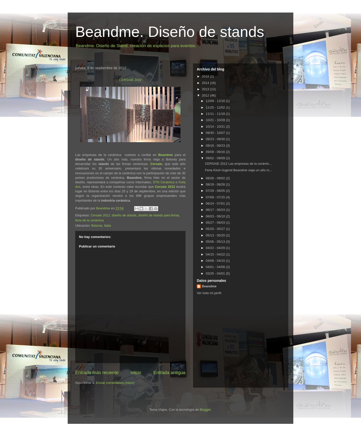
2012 (206, 95)
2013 (206, 89)
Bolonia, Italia (101, 225)
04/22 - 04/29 (216, 248)
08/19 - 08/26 (216, 184)
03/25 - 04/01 (216, 273)
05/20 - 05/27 (216, 229)
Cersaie (156, 164)
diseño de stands (124, 215)
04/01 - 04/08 (216, 267)
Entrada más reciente (97, 372)
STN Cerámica (163, 182)
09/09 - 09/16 (216, 152)
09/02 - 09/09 (216, 158)
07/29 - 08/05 (216, 191)
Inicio (136, 372)
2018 (206, 76)
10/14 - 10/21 (216, 126)
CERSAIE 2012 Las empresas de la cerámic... (238, 163)
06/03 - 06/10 (216, 216)
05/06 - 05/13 (216, 241)
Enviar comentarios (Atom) (115, 383)
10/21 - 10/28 (216, 120)
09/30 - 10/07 (216, 133)
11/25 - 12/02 (216, 107)
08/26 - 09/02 (216, 178)
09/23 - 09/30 (216, 139)
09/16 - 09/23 (216, 145)
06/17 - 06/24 (216, 210)
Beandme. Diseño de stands (169, 31)
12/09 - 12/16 (216, 101)
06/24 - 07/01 (216, 203)
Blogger (205, 409)
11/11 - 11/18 (216, 114)
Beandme (165, 155)
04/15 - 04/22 (216, 254)
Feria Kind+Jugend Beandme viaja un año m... (238, 170)
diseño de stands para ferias (158, 215)
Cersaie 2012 (165, 187)
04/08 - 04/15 (216, 261)
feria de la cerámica (89, 220)
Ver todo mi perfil (209, 293)
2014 (206, 83)
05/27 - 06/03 (216, 222)
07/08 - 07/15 (216, 197)
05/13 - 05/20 (216, 235)
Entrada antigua (169, 372)
